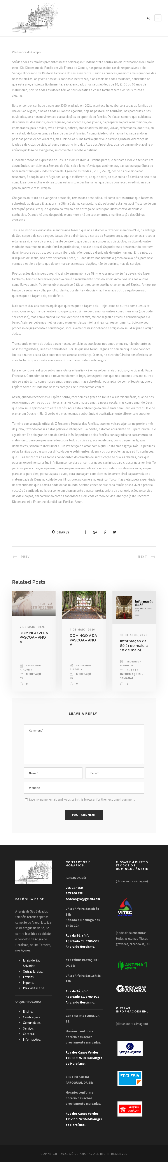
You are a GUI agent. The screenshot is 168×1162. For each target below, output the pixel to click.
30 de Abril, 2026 (134, 635)
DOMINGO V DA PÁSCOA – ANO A (83, 640)
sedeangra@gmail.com (83, 899)
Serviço (28, 1028)
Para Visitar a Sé (33, 988)
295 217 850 (74, 888)
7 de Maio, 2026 (32, 627)
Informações (31, 1039)
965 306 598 (74, 893)
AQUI (145, 944)
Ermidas (28, 977)
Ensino (27, 1011)
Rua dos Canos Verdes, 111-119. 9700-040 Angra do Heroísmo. (84, 1058)
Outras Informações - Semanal (131, 674)
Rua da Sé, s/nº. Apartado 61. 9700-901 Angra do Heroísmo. (82, 941)
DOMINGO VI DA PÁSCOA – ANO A (34, 637)
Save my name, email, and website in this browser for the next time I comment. (81, 799)
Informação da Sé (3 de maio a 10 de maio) (134, 645)
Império (28, 983)
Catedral (29, 1034)
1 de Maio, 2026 (82, 629)
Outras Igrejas (32, 971)
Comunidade (31, 1023)
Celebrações (31, 1017)
